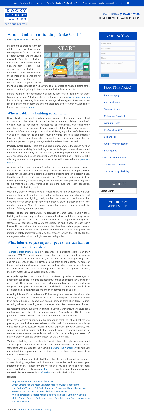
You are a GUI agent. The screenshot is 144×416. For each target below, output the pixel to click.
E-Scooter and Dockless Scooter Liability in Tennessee (39, 391)
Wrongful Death (112, 123)
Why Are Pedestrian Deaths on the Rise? (32, 381)
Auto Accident (24, 409)
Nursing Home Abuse (115, 157)
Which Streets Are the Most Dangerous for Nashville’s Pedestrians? (46, 384)
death (31, 107)
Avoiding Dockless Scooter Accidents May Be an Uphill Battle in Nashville (49, 395)
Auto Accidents (112, 102)
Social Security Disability (116, 171)
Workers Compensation (116, 143)
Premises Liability (42, 409)
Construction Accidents (116, 164)
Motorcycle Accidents (115, 116)
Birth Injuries (110, 150)
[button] (129, 3)
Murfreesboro (45, 372)
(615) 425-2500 (129, 14)
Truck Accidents (112, 109)
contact (44, 369)
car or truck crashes (79, 97)
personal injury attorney (63, 348)
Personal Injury (111, 95)
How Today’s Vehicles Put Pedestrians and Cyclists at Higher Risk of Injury (49, 388)
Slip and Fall (110, 137)
